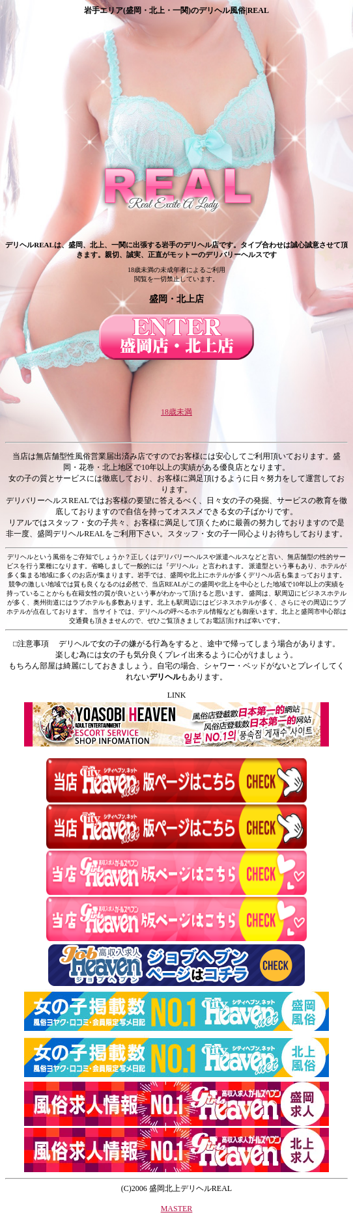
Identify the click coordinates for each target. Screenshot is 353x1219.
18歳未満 (176, 412)
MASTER (177, 1208)
